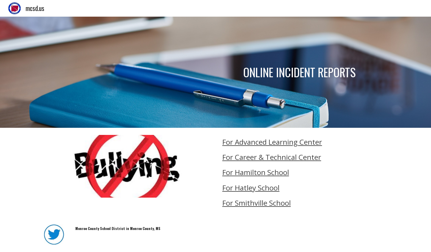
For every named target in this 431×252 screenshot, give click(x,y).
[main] (274, 72)
